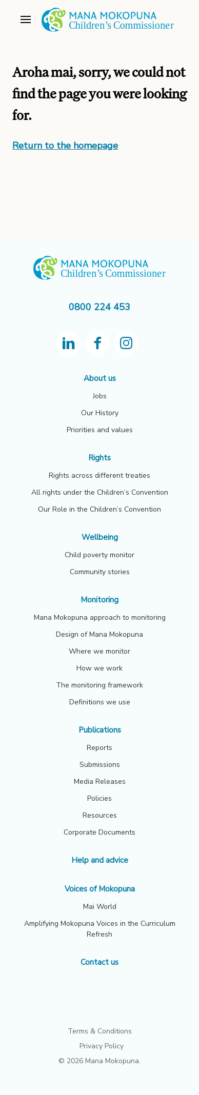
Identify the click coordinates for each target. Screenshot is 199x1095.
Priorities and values (100, 430)
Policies (99, 798)
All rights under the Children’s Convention (99, 492)
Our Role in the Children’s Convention (99, 509)
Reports (99, 748)
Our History (99, 413)
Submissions (99, 764)
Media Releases (100, 781)
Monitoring (99, 600)
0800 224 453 (99, 307)
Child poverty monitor (99, 555)
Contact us (99, 962)
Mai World (99, 906)
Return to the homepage (65, 145)
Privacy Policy (101, 1046)
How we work (99, 668)
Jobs (100, 396)
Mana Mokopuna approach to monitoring (100, 617)
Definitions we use (99, 702)
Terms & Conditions (100, 1031)
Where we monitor (99, 651)
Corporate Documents (99, 832)
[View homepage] (108, 30)
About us (100, 378)
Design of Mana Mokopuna (99, 634)
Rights (99, 458)
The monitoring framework (99, 685)
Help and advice (99, 860)
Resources (100, 815)
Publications (99, 730)
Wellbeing (100, 537)
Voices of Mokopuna (100, 889)
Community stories (100, 572)
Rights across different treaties (99, 475)
